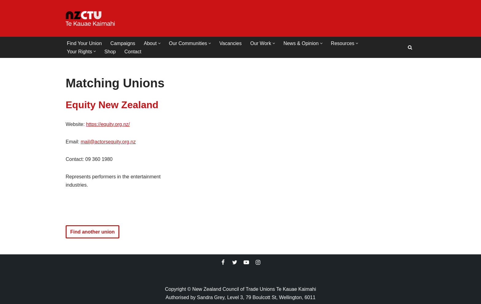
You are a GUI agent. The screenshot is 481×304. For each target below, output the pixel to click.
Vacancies (230, 43)
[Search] (410, 47)
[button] (159, 43)
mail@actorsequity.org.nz (108, 141)
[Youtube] (246, 262)
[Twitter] (234, 262)
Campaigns (122, 43)
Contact (133, 51)
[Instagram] (258, 262)
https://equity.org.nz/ (108, 124)
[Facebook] (223, 262)
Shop (110, 51)
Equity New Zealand (112, 104)
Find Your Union (84, 43)
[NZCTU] (90, 18)
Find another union (92, 231)
